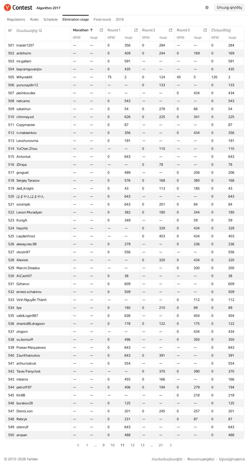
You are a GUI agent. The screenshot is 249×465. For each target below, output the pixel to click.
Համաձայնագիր (167, 459)
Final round (102, 19)
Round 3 (186, 30)
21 (161, 445)
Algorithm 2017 (48, 8)
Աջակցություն (232, 459)
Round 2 (151, 30)
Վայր (96, 38)
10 (113, 445)
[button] (29, 31)
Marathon (83, 30)
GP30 (79, 38)
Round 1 (116, 30)
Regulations (16, 19)
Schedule (51, 19)
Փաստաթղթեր (200, 459)
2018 (120, 19)
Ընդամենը (223, 30)
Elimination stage (75, 19)
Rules (34, 19)
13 (142, 445)
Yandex (32, 459)
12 (132, 445)
